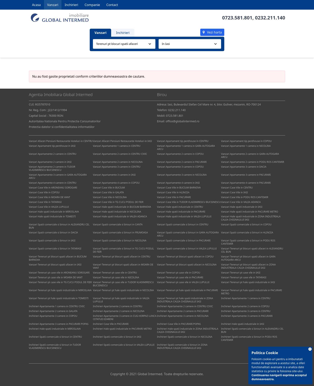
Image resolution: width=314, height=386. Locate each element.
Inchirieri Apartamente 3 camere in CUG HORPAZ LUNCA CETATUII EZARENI (124, 317)
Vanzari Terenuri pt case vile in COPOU (178, 272)
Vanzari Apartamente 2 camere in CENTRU (52, 154)
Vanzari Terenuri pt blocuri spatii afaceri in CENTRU (121, 256)
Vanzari (52, 5)
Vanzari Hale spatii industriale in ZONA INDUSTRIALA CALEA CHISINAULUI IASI (251, 218)
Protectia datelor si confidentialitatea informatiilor (62, 127)
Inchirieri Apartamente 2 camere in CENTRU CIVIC (185, 306)
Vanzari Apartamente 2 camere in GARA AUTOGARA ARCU (250, 155)
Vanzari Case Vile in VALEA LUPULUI (49, 207)
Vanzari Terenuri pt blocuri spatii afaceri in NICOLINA (186, 264)
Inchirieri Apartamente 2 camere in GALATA (53, 311)
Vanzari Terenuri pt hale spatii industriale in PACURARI (187, 290)
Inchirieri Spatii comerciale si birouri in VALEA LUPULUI (123, 344)
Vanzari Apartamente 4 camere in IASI (178, 182)
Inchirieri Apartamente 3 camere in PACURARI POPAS (59, 324)
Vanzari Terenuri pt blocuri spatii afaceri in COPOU (185, 256)
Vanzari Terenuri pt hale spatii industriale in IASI (248, 282)
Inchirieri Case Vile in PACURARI (111, 324)
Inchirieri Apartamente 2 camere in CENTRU (117, 306)
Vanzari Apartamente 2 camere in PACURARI (182, 162)
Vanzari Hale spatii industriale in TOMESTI (52, 216)
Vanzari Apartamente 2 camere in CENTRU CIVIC (120, 154)
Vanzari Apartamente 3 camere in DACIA (243, 166)
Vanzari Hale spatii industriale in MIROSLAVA (54, 211)
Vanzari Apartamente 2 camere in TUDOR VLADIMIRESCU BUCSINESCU (52, 168)
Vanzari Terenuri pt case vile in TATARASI (243, 277)
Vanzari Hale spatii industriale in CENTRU (180, 207)
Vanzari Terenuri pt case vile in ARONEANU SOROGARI (59, 272)
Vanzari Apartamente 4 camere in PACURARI (246, 182)
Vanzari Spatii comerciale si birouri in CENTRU (182, 224)
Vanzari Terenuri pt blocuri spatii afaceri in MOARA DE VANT (123, 266)
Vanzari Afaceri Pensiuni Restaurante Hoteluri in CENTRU (61, 141)
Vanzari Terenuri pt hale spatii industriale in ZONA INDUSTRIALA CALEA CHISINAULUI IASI (185, 300)
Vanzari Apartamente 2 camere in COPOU (180, 154)
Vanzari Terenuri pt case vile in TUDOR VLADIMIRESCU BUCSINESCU (123, 284)
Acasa (36, 5)
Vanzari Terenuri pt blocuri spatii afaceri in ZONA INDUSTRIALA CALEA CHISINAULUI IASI (248, 266)
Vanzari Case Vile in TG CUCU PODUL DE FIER (118, 202)
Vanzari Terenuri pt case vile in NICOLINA (116, 277)
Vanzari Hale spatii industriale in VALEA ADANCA (120, 216)
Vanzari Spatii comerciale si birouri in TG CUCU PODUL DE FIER (123, 250)
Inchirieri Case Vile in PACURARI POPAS (179, 324)
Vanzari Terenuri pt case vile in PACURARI (180, 277)
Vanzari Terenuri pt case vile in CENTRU (115, 272)
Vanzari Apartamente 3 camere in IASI (114, 174)
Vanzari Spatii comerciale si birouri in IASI (52, 240)
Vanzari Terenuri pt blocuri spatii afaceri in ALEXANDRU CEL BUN (252, 250)
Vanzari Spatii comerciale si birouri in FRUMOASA (120, 232)
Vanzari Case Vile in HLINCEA (173, 192)
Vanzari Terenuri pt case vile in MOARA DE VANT (56, 277)
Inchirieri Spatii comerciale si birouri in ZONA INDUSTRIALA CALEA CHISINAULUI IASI (182, 346)
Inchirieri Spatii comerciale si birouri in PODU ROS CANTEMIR (249, 338)
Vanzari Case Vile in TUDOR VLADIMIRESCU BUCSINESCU (189, 202)
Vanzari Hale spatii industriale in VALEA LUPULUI (184, 216)
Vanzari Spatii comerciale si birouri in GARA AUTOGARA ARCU (188, 234)
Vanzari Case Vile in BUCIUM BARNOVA (179, 187)
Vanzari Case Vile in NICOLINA (110, 197)
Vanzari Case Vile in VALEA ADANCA (241, 202)
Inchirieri (71, 5)
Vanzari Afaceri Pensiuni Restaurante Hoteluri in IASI (122, 141)
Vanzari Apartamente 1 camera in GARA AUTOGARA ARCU (186, 147)
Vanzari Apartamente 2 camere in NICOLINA (118, 162)
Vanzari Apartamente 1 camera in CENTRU (116, 146)
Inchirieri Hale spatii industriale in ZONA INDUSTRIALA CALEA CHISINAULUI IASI (187, 330)
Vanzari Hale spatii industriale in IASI (241, 207)
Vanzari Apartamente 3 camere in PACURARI (246, 174)
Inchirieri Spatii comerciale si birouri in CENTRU (55, 336)
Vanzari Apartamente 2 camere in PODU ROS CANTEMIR (252, 162)
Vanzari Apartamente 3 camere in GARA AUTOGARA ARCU (58, 176)
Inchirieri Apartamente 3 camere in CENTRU (245, 311)
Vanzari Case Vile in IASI (234, 192)
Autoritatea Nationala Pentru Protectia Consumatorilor (65, 121)
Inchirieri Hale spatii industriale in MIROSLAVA (55, 328)
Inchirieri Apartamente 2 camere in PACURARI (182, 311)
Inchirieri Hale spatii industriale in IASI (242, 324)
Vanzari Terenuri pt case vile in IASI (240, 272)
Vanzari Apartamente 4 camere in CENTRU (52, 182)
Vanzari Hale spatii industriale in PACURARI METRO (249, 211)
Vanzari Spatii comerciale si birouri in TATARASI (55, 248)
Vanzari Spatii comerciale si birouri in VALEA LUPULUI (187, 248)
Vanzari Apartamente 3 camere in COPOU (180, 166)
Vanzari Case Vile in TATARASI (45, 202)
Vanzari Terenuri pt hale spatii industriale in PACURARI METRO (251, 292)
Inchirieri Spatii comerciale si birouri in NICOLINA (184, 336)
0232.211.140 (270, 17)
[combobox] (124, 44)
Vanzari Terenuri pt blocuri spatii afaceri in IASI (55, 264)
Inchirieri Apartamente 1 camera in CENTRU (245, 298)
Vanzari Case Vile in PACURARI (174, 197)
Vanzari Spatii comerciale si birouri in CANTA (118, 224)
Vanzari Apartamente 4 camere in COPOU (116, 182)
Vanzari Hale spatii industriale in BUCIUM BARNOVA (122, 207)
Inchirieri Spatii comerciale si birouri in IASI (117, 336)
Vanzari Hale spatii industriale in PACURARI (181, 211)
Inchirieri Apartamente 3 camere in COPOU (53, 316)
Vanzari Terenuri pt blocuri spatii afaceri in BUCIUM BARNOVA (58, 258)
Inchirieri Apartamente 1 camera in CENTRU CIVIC (57, 306)
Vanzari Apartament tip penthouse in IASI (52, 146)
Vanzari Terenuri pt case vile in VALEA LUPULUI (183, 282)
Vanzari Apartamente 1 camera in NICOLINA (246, 146)
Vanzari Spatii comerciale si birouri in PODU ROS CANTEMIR (248, 242)
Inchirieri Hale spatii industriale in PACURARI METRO (122, 328)
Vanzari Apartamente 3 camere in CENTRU (116, 166)
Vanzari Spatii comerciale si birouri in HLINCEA (247, 232)
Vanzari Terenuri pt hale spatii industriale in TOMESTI (59, 298)
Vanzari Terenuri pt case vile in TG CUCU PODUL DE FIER (60, 282)
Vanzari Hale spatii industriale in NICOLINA (117, 211)
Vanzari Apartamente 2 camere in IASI (50, 162)
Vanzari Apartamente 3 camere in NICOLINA (182, 174)
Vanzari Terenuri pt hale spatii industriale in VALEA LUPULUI (121, 300)
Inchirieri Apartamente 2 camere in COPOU (245, 306)
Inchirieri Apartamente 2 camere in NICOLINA (118, 311)
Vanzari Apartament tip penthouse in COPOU (246, 141)
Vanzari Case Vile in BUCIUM (109, 187)
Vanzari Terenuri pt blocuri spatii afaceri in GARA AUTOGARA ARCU (248, 258)
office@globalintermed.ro (182, 121)
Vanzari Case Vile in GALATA (108, 192)
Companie (92, 5)
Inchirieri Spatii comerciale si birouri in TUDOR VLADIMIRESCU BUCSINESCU (55, 346)
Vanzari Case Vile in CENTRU (237, 187)
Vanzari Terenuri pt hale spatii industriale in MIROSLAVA (60, 290)
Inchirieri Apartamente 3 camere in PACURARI (247, 316)
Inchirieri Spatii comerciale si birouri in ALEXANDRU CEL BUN (252, 330)
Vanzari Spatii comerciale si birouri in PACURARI (183, 240)
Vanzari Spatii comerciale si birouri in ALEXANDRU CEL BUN (59, 226)
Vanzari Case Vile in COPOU (44, 192)
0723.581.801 (237, 17)
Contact (112, 5)
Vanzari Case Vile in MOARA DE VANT (49, 197)
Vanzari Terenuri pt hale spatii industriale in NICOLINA (123, 290)
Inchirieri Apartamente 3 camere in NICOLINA (182, 316)
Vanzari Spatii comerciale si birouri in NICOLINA (119, 240)
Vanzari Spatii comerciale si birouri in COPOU (246, 224)
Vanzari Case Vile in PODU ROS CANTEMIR (244, 197)
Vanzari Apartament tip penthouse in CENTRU (182, 141)
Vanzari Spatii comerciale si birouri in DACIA (53, 232)
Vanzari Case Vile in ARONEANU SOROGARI (53, 187)
